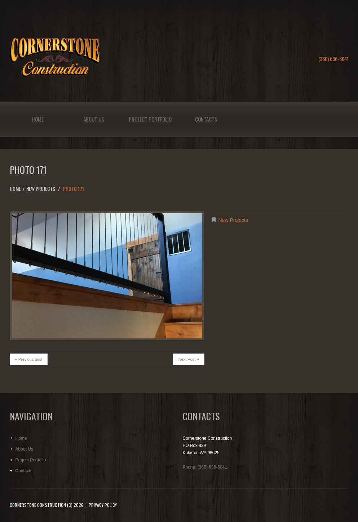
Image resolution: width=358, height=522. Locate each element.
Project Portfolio (150, 119)
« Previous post (29, 359)
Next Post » (188, 359)
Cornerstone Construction (38, 505)
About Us (93, 119)
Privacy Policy (103, 505)
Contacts (206, 119)
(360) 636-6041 (333, 58)
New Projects (40, 188)
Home (38, 119)
